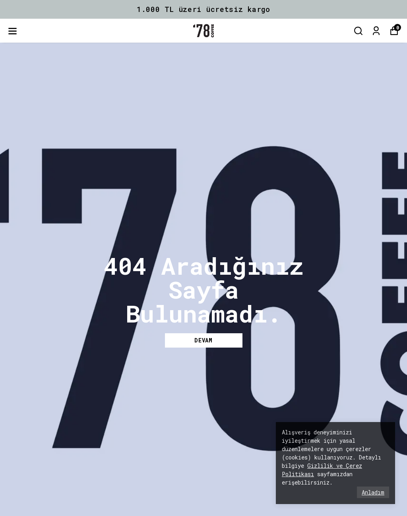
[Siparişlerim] (376, 31)
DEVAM (203, 340)
